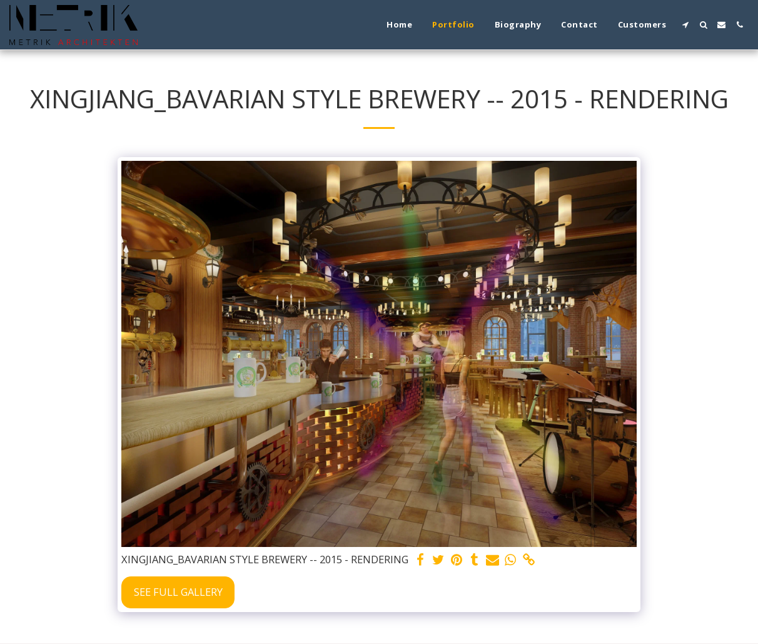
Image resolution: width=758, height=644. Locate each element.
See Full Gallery (178, 592)
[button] (685, 25)
